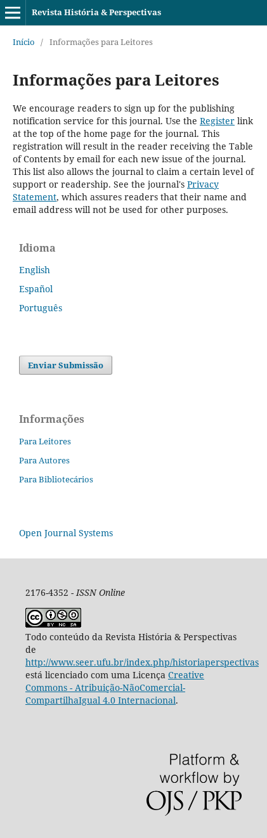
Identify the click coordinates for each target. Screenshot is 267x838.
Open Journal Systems (66, 533)
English (34, 270)
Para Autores (44, 460)
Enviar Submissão (65, 365)
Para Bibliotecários (56, 479)
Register (217, 121)
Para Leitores (45, 441)
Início (24, 42)
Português (40, 308)
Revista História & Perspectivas (96, 12)
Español (36, 289)
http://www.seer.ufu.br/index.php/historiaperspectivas (142, 662)
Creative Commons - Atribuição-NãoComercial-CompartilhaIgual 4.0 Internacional (114, 687)
